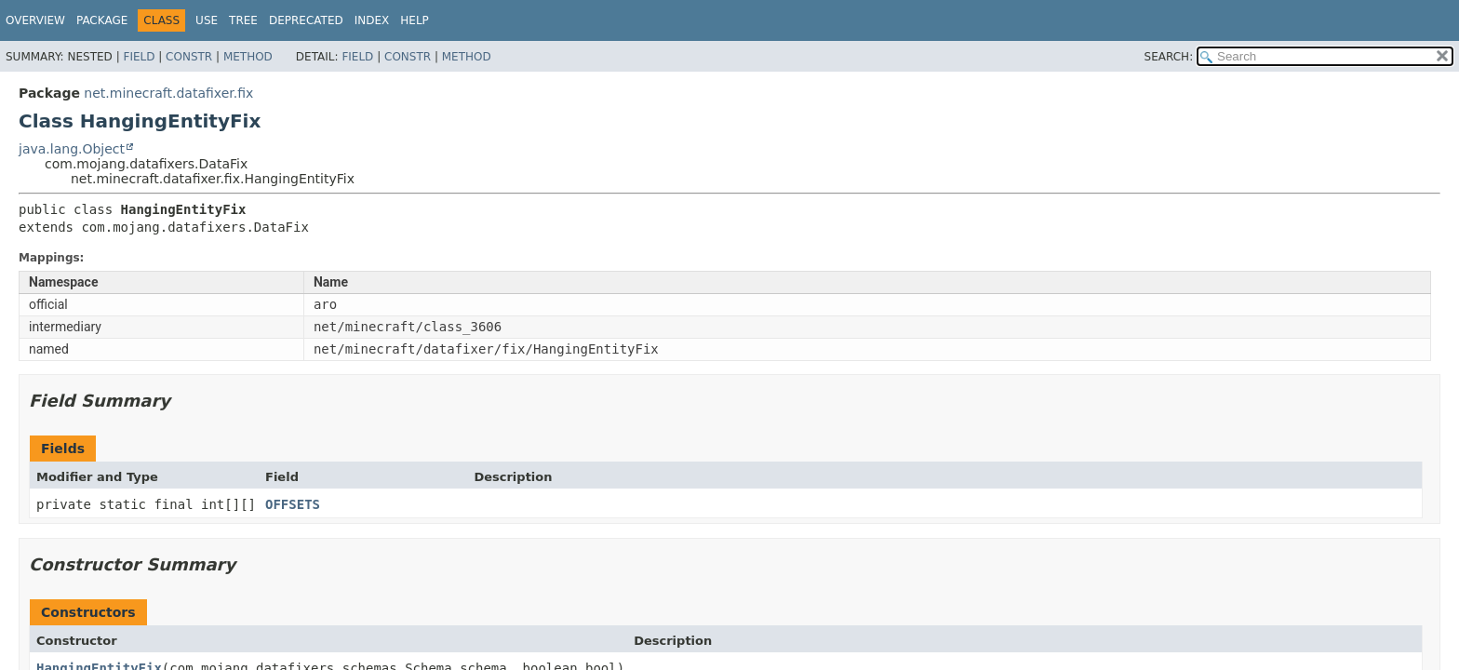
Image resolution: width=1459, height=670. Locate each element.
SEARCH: (1169, 56)
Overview (35, 20)
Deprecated (306, 20)
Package (101, 20)
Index (372, 20)
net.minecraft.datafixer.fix (168, 93)
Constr (189, 56)
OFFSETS (292, 504)
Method (248, 56)
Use (206, 20)
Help (414, 20)
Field (138, 56)
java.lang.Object (72, 148)
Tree (243, 20)
